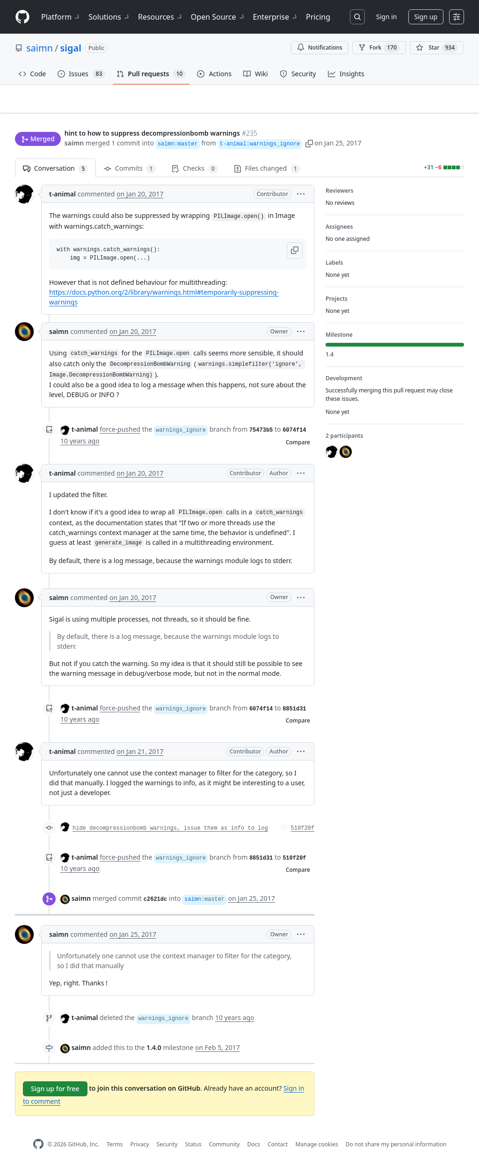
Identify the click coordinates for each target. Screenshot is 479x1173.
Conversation (55, 173)
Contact (278, 1148)
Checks (195, 173)
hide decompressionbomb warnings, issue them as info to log (170, 832)
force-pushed (120, 433)
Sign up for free (55, 1092)
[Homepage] (22, 17)
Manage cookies (316, 1148)
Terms (115, 1148)
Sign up (425, 16)
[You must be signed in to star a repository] (437, 47)
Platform (61, 17)
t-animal (62, 198)
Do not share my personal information (396, 1148)
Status (193, 1148)
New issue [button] (435, 115)
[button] (309, 144)
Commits (130, 173)
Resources (160, 17)
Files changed (267, 173)
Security (167, 1148)
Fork (379, 47)
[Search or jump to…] (357, 17)
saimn (39, 48)
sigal (70, 48)
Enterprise (275, 17)
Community (224, 1148)
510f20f (302, 832)
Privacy (140, 1148)
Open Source (218, 17)
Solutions (109, 17)
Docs (253, 1148)
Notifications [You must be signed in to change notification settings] (319, 47)
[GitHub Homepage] (38, 1148)
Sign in (386, 16)
